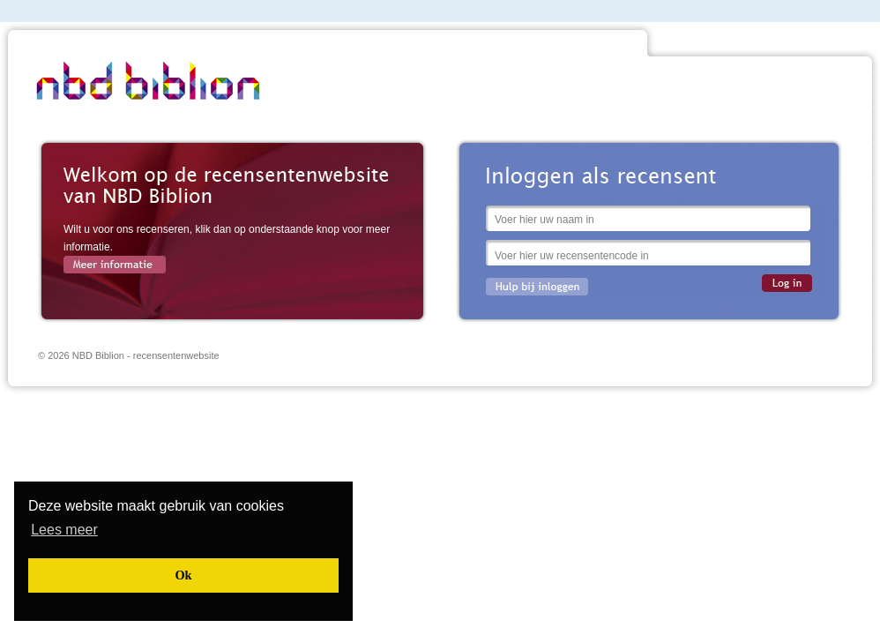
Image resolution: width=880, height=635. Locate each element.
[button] (64, 529)
